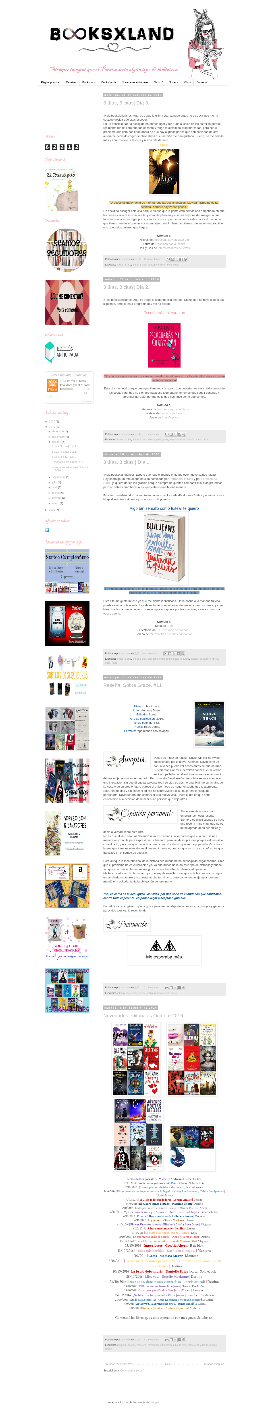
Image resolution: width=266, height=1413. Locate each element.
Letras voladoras (171, 413)
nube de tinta (179, 1345)
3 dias (128, 264)
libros (169, 264)
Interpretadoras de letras (174, 248)
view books (87, 401)
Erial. (170, 625)
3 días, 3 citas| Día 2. (126, 287)
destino (132, 1345)
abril (55, 487)
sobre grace (170, 993)
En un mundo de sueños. (172, 630)
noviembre (58, 436)
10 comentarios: (153, 259)
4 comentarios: (150, 653)
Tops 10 (158, 82)
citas (150, 264)
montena (141, 1345)
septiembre (59, 477)
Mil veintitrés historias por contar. (171, 634)
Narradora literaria (181, 479)
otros (176, 264)
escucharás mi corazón (182, 439)
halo (156, 264)
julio (55, 482)
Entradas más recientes (118, 1364)
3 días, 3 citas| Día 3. (126, 103)
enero (56, 503)
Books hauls (108, 82)
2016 (52, 426)
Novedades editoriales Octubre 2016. (143, 1015)
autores (195, 658)
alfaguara (121, 1345)
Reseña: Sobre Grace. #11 (132, 685)
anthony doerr (123, 993)
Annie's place (170, 417)
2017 (52, 421)
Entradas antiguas (213, 1364)
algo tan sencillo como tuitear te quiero (168, 658)
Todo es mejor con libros (173, 409)
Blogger (154, 1402)
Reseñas (71, 82)
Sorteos (173, 82)
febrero (56, 498)
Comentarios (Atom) (132, 1370)
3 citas (119, 264)
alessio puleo (155, 439)
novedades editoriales (159, 1345)
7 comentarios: (152, 1339)
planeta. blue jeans (198, 1345)
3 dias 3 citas (140, 264)
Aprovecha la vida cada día (171, 239)
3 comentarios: (152, 434)
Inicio (167, 1364)
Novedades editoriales (135, 82)
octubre (57, 441)
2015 (52, 509)
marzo (56, 492)
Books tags (89, 82)
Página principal (50, 82)
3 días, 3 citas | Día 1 (126, 462)
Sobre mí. (202, 82)
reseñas (158, 993)
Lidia (63, 381)
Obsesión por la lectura (170, 244)
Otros (187, 82)
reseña (149, 993)
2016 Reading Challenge (69, 374)
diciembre (58, 431)
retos (114, 662)
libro (162, 264)
